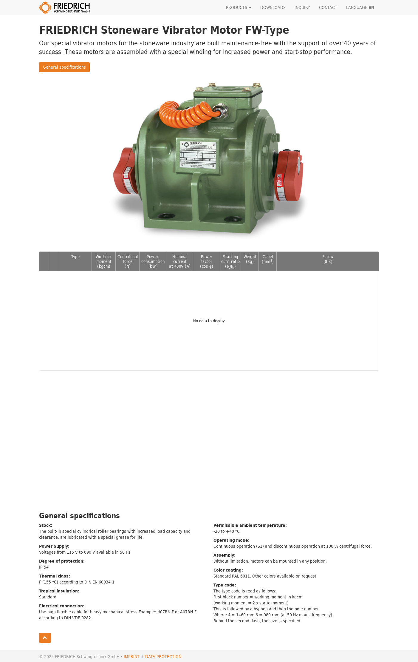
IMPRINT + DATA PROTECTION (152, 656)
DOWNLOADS (273, 7)
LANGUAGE (360, 7)
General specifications (64, 67)
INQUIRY (302, 7)
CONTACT (328, 7)
